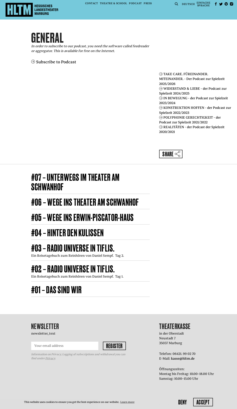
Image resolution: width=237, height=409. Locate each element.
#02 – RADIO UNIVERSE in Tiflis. (73, 268)
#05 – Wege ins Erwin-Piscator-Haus (82, 217)
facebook (215, 4)
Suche (176, 4)
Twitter (221, 4)
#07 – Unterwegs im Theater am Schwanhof (75, 182)
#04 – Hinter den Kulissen (67, 232)
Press (148, 3)
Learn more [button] (127, 402)
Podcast (135, 3)
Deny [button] (182, 402)
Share (167, 154)
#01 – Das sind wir (56, 289)
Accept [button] (203, 402)
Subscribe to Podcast (56, 61)
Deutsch (188, 4)
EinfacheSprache (203, 4)
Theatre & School (113, 3)
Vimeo (226, 4)
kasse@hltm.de (183, 358)
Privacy (50, 358)
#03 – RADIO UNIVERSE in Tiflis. (73, 248)
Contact (91, 3)
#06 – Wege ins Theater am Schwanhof (85, 202)
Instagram (231, 4)
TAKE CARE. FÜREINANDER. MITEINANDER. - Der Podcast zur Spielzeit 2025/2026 (192, 79)
